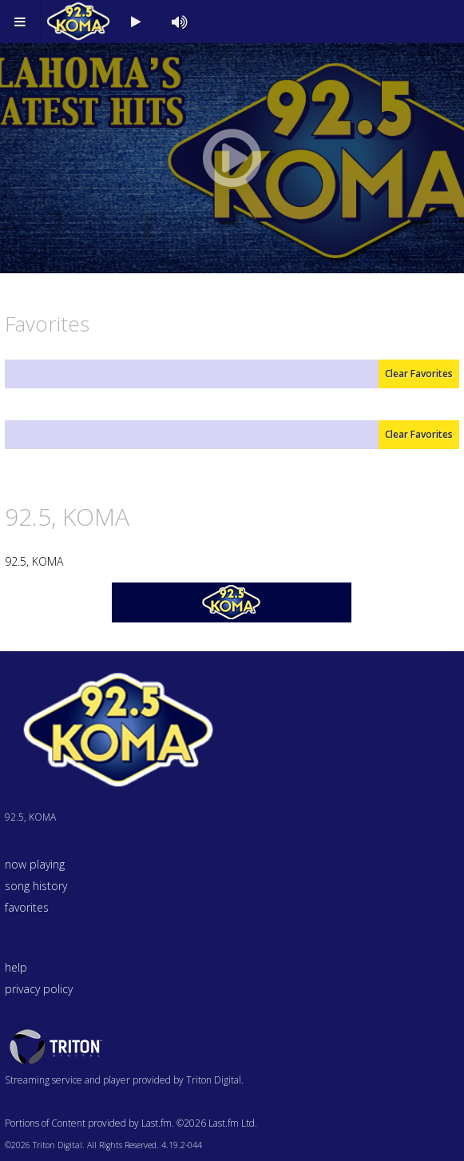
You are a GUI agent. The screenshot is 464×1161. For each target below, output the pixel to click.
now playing (35, 864)
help (16, 967)
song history (36, 885)
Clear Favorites (419, 373)
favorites (27, 907)
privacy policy (39, 988)
